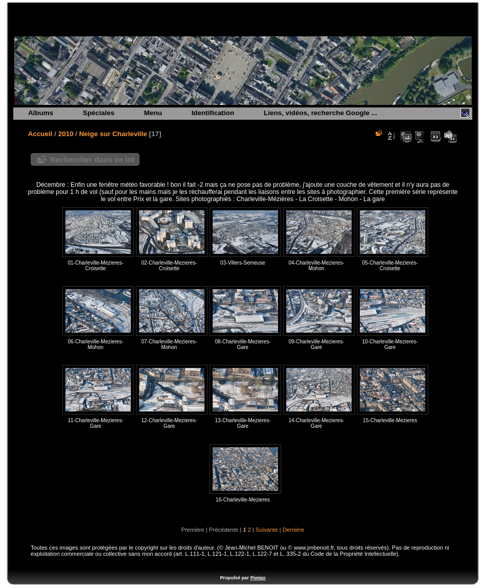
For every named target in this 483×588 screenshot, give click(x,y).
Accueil (40, 134)
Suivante (267, 530)
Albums (40, 113)
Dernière (294, 530)
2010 (66, 134)
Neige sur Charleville (113, 134)
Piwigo (258, 577)
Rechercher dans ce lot (92, 159)
